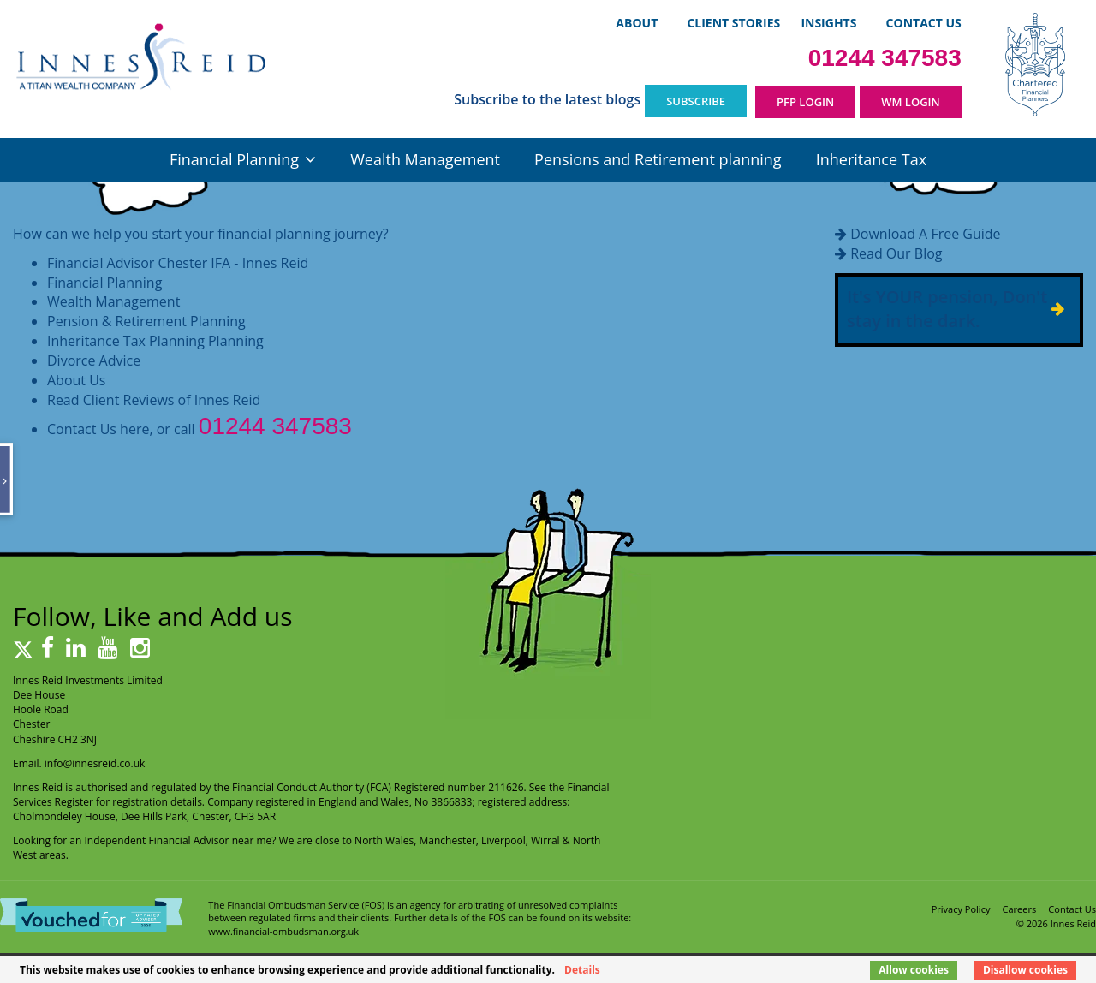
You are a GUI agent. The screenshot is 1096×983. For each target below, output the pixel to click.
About (637, 23)
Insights (828, 23)
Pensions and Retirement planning (657, 159)
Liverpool (503, 840)
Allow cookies (914, 969)
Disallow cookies (1025, 969)
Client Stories (733, 23)
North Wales (384, 840)
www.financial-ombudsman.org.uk (283, 931)
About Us (76, 380)
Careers (1020, 909)
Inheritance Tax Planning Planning (155, 340)
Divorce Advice (93, 360)
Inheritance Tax (871, 159)
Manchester (448, 840)
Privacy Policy (961, 909)
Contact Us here (98, 429)
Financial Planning (234, 159)
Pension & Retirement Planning (146, 321)
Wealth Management (425, 159)
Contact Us (924, 23)
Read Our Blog (896, 253)
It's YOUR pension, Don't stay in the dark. (947, 309)
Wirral (545, 840)
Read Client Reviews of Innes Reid (153, 399)
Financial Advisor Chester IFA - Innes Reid (177, 262)
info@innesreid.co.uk (95, 763)
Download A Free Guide (925, 233)
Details (582, 969)
